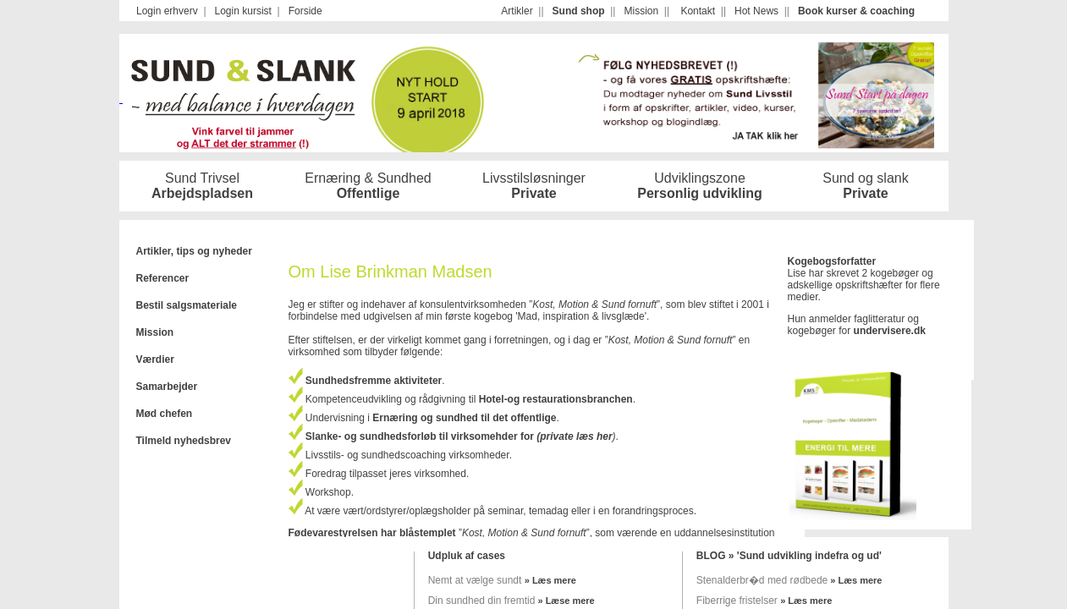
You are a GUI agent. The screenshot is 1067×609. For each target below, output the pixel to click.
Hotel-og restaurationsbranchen (556, 399)
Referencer (163, 278)
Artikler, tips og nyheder (194, 251)
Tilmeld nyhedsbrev (183, 441)
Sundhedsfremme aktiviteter (373, 381)
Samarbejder (167, 386)
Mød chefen (164, 414)
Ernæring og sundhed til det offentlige (464, 418)
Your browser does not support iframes (534, 10)
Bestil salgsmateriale (186, 305)
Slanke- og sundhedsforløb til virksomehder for (418, 436)
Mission (155, 332)
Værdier (155, 359)
